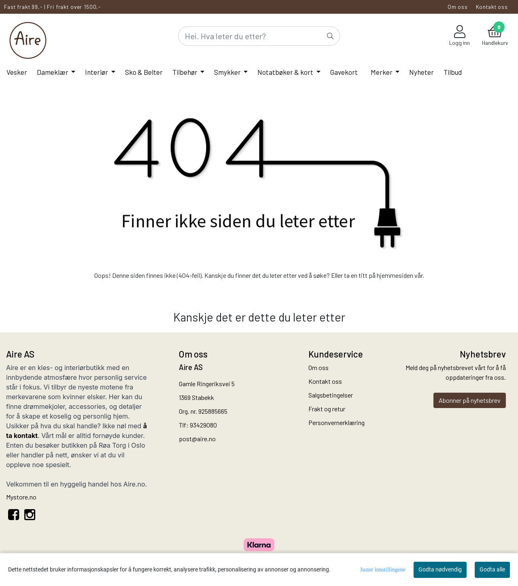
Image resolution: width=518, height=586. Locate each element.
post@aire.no (197, 438)
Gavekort (344, 72)
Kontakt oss (492, 6)
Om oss (458, 6)
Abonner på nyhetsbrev (470, 400)
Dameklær (53, 72)
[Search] (259, 36)
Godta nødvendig (440, 569)
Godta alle (492, 569)
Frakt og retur (326, 409)
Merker (382, 72)
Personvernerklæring (336, 422)
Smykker (228, 72)
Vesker (16, 72)
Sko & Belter (144, 72)
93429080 (203, 425)
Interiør (97, 72)
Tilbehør (185, 72)
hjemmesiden (395, 275)
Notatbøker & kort (285, 72)
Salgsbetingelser (330, 395)
